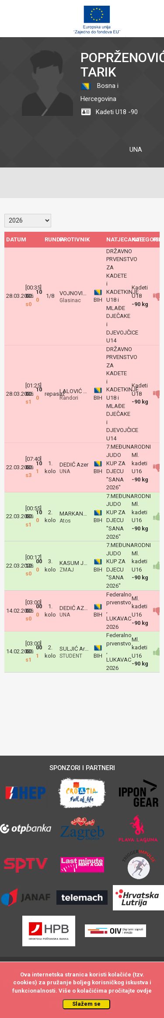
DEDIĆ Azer (73, 464)
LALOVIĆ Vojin (77, 391)
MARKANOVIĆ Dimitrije (88, 513)
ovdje (144, 990)
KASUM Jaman (78, 563)
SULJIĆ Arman (77, 648)
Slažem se (86, 1004)
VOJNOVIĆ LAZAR (82, 293)
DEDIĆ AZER (75, 608)
